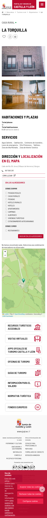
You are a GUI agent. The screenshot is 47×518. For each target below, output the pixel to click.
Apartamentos (12, 208)
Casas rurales (12, 196)
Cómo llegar (8, 175)
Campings (10, 212)
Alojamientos (33, 12)
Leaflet (5, 314)
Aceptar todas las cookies (30, 486)
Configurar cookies (30, 501)
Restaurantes (12, 230)
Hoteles (10, 205)
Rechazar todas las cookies (30, 494)
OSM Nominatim (7, 316)
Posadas (10, 199)
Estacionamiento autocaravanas (19, 221)
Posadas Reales (13, 193)
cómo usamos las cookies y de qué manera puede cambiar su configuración (10, 507)
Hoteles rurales (13, 202)
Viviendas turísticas (14, 218)
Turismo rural (21, 12)
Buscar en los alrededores (31, 236)
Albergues (11, 215)
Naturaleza (10, 12)
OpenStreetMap (20, 314)
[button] (5, 252)
